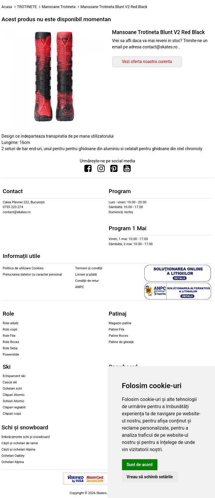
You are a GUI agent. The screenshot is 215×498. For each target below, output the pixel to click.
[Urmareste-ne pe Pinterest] (114, 169)
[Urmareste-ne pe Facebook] (88, 169)
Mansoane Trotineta (59, 6)
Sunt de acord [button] (140, 464)
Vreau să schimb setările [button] (150, 476)
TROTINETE (27, 6)
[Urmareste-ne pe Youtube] (127, 169)
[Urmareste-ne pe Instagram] (101, 169)
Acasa (6, 6)
